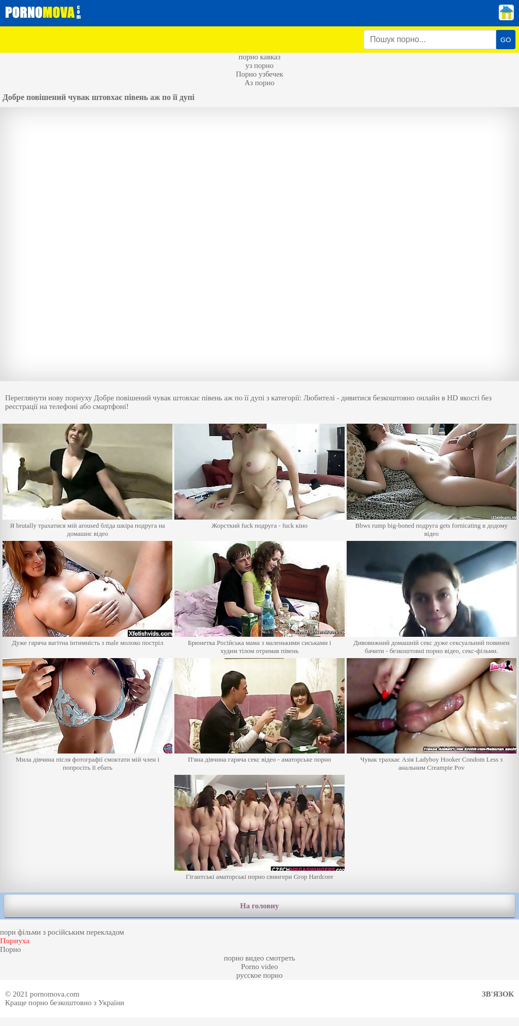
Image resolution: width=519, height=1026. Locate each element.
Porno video (259, 967)
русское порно (259, 975)
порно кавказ (260, 57)
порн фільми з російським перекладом (62, 932)
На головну (259, 906)
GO (505, 40)
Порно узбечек (259, 74)
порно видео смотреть (259, 958)
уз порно (259, 65)
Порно (10, 949)
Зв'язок (498, 994)
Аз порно (259, 83)
